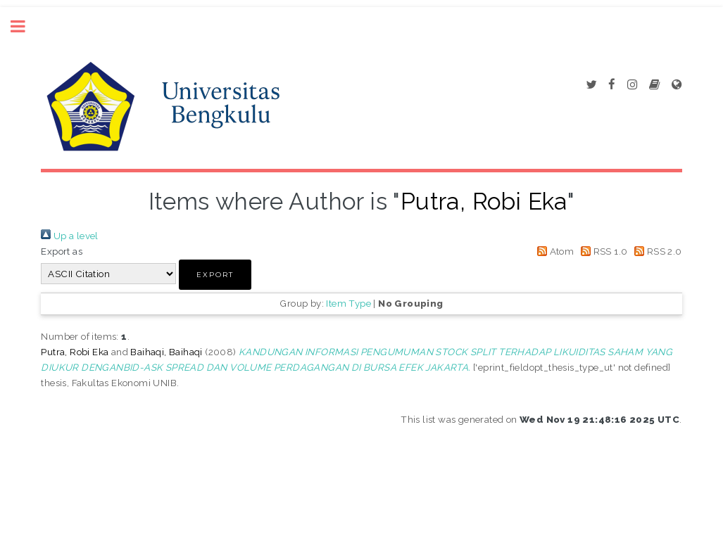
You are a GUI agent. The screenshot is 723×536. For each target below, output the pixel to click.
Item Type (348, 303)
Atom (553, 251)
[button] (215, 275)
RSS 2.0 (656, 251)
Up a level (69, 235)
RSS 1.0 (602, 251)
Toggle (25, 26)
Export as (61, 251)
